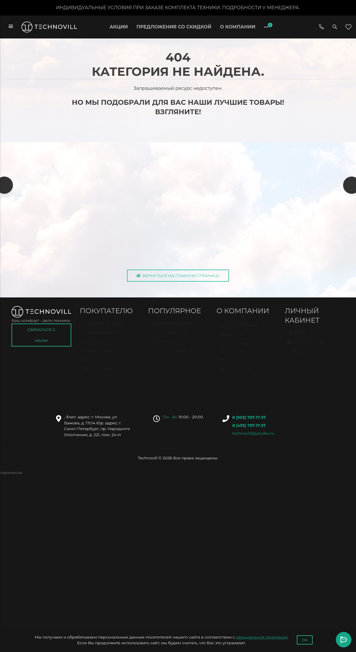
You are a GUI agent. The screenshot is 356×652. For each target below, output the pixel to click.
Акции (118, 27)
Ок (305, 640)
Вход (297, 337)
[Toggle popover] (343, 639)
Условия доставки (104, 336)
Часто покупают (170, 336)
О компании (237, 27)
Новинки (162, 345)
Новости (93, 364)
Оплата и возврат (104, 327)
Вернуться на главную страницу (178, 277)
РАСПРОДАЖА (168, 354)
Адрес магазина (238, 329)
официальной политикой (261, 637)
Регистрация (307, 346)
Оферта (92, 345)
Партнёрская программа (235, 351)
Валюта (299, 355)
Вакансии (231, 338)
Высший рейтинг (171, 327)
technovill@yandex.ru (253, 434)
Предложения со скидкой (173, 27)
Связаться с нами (41, 336)
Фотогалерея (98, 373)
